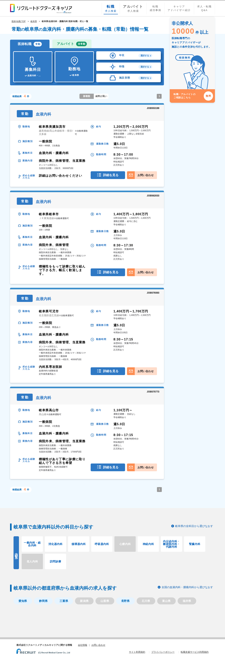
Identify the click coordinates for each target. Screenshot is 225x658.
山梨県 (105, 600)
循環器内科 (79, 544)
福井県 (187, 600)
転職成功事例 (155, 8)
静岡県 (43, 600)
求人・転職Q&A (204, 8)
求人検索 (111, 8)
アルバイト (72, 44)
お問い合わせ (145, 175)
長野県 (125, 600)
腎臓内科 (194, 544)
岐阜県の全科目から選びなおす (194, 526)
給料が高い (101, 96)
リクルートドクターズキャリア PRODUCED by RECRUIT (41, 8)
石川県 (146, 600)
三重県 (64, 600)
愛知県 (23, 600)
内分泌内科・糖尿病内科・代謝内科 (171, 544)
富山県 (166, 600)
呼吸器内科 (102, 544)
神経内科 (148, 544)
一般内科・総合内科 (32, 544)
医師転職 (30, 44)
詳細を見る (110, 175)
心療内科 (125, 544)
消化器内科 (55, 544)
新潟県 (84, 600)
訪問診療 (55, 561)
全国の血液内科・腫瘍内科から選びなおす (187, 587)
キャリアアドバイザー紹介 (179, 8)
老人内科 (32, 561)
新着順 (86, 96)
